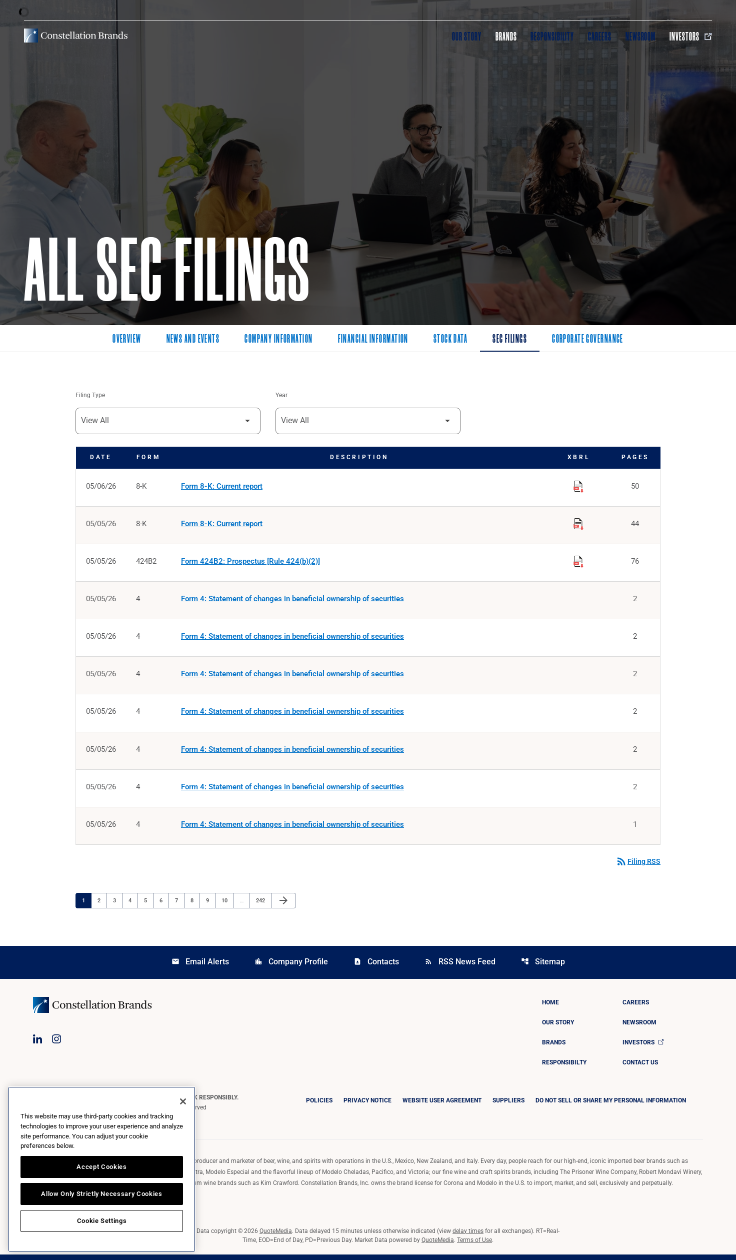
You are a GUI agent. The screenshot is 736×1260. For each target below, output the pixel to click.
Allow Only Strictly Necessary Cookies (101, 1193)
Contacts (376, 967)
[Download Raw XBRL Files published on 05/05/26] (578, 524)
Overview (127, 340)
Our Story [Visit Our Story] (467, 36)
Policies (319, 1105)
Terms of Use (474, 1245)
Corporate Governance (588, 340)
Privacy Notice (368, 1105)
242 (262, 905)
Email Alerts (200, 967)
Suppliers (508, 1105)
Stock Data (451, 340)
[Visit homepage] (76, 36)
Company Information (278, 340)
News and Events (193, 340)
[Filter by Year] (368, 421)
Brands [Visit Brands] (506, 36)
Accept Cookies (101, 1166)
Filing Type (90, 395)
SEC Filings (509, 340)
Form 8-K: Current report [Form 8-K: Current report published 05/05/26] (221, 525)
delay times (468, 1236)
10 (227, 905)
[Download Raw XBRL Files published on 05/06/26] (578, 486)
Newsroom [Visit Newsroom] (641, 36)
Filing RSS (638, 867)
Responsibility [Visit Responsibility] (552, 36)
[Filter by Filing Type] (168, 421)
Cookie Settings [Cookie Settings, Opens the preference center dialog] (102, 1220)
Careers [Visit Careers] (600, 36)
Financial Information (373, 340)
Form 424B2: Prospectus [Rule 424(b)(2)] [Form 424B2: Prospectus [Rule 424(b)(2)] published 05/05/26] (250, 563)
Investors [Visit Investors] (691, 36)
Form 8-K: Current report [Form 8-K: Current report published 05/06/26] (221, 487)
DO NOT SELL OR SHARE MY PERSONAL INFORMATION (611, 1105)
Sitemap (543, 967)
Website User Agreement (442, 1105)
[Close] (183, 1101)
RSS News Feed (460, 967)
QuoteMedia (276, 1236)
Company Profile (291, 967)
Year (282, 395)
